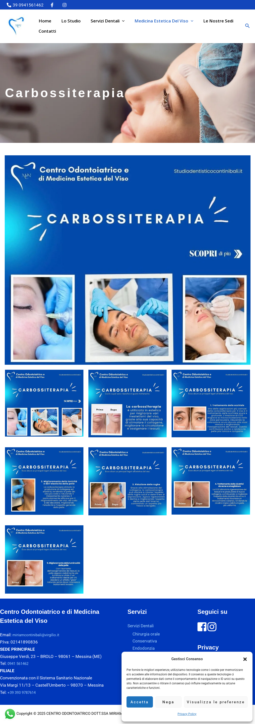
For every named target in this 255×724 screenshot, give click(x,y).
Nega (168, 702)
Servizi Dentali (104, 21)
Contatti (46, 31)
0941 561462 (20, 663)
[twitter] (53, 5)
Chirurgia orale (146, 634)
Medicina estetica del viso (158, 21)
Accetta (139, 702)
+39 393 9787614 (24, 692)
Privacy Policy (187, 714)
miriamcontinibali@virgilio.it (38, 634)
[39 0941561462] (25, 5)
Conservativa (144, 641)
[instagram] (65, 5)
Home (44, 21)
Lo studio (68, 21)
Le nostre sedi (211, 21)
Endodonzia (143, 648)
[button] (245, 659)
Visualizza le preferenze (216, 702)
